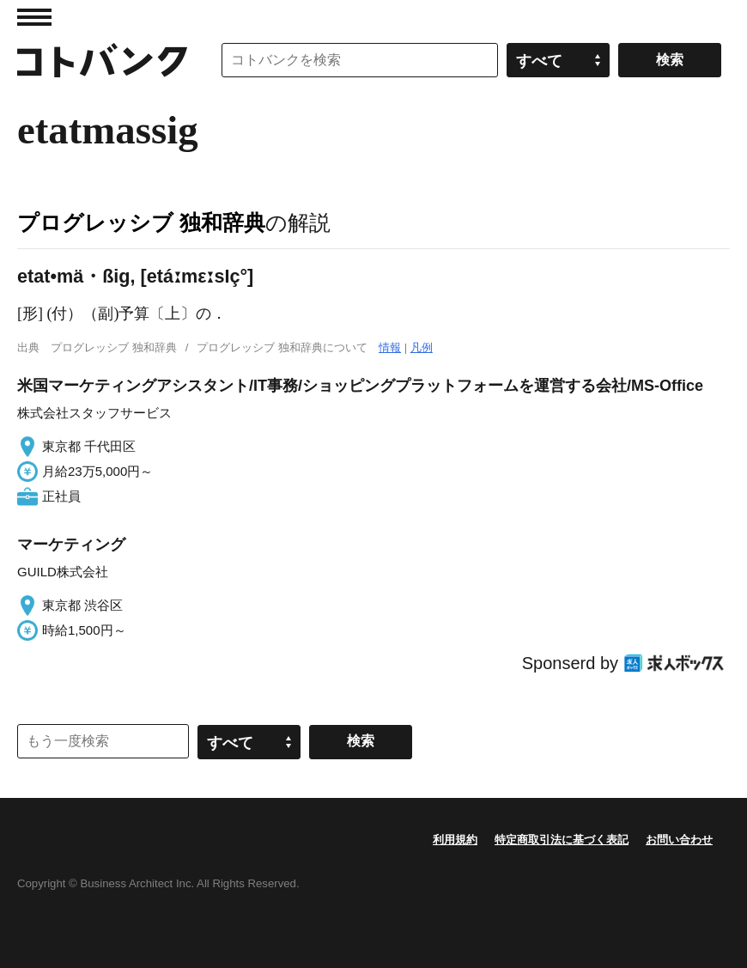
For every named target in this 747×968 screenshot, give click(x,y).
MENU (34, 17)
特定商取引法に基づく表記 (562, 839)
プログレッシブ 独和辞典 (141, 222)
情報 (390, 347)
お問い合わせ (679, 839)
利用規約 (455, 839)
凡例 (421, 347)
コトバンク (102, 60)
